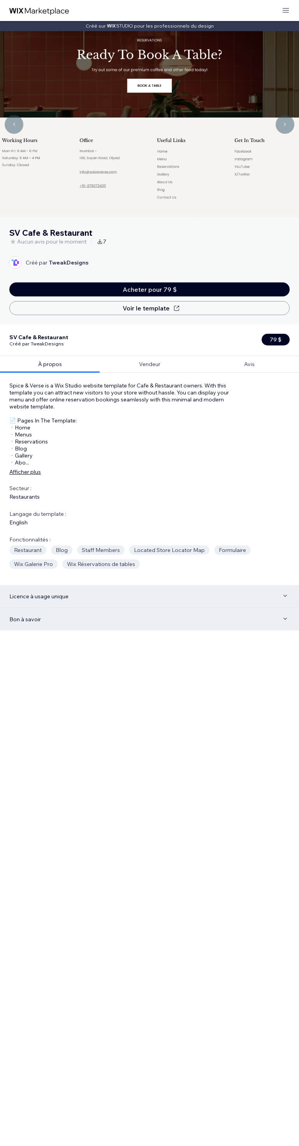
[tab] (50, 332)
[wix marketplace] (39, 10)
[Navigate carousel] (14, 124)
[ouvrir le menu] (285, 10)
